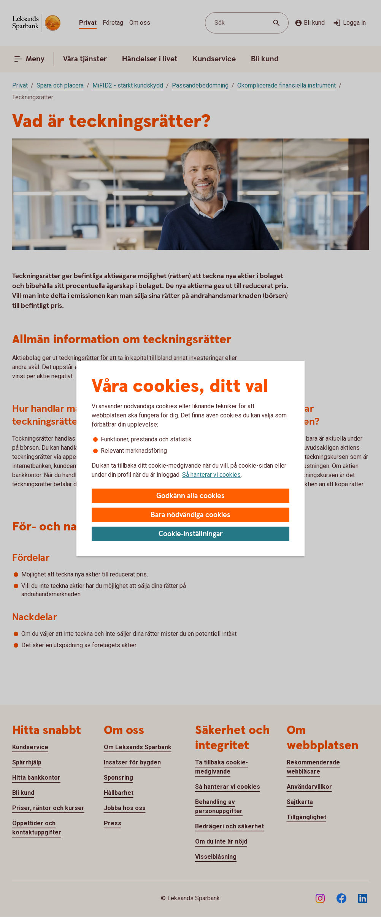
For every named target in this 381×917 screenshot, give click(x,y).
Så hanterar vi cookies (211, 474)
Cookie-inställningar (191, 534)
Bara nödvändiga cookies (190, 515)
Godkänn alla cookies (190, 496)
